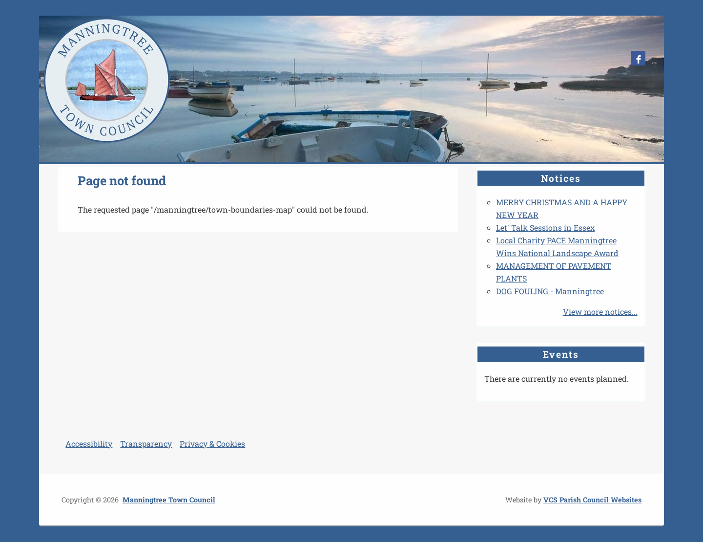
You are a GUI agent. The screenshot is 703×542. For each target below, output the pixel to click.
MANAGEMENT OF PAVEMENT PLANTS (553, 271)
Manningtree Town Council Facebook (638, 58)
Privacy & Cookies (212, 443)
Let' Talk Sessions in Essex (545, 227)
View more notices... (600, 311)
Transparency (146, 443)
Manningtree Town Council (169, 499)
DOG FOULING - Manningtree (550, 291)
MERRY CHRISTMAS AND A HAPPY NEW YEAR (561, 208)
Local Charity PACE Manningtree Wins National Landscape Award (557, 246)
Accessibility (88, 443)
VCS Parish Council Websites (592, 499)
